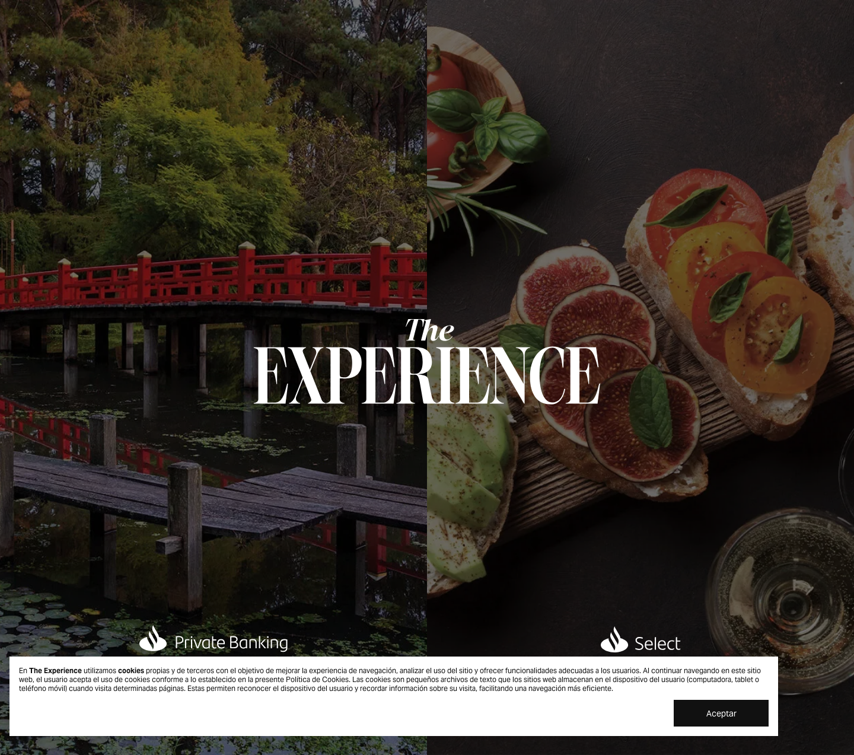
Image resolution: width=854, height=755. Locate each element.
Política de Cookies (317, 679)
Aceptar (721, 713)
